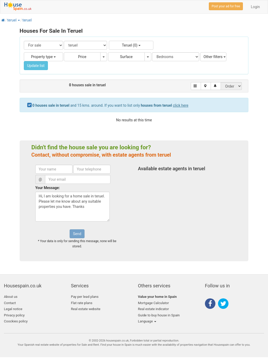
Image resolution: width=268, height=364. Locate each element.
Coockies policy (16, 321)
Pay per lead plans (84, 297)
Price (82, 57)
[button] (18, 20)
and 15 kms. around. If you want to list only (110, 105)
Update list (36, 66)
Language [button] (147, 321)
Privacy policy (14, 315)
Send (77, 234)
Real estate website (85, 309)
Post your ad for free (226, 6)
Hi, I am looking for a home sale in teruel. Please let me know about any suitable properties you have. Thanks (72, 206)
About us (11, 297)
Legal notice (13, 309)
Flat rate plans (81, 303)
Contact (10, 303)
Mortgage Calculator (153, 303)
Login (255, 7)
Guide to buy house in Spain (159, 315)
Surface (126, 57)
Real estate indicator (153, 309)
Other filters (215, 57)
